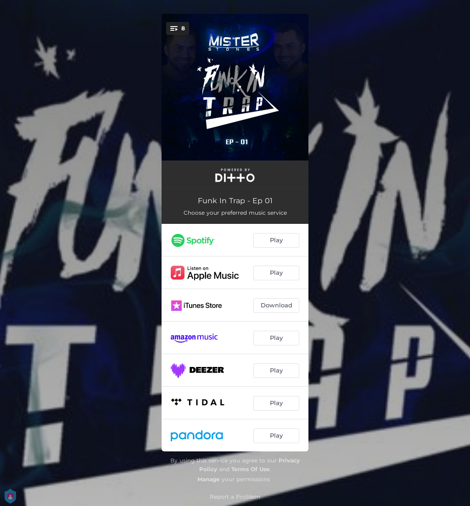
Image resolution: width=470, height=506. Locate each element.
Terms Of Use (250, 469)
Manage (208, 479)
